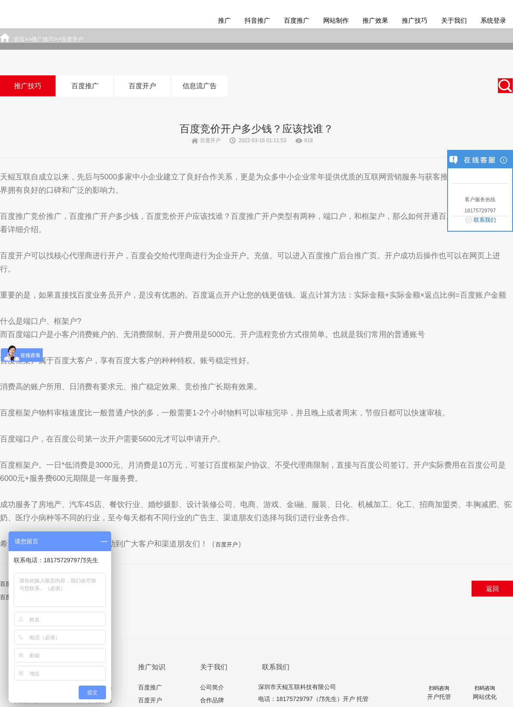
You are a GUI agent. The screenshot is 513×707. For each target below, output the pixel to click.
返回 (492, 588)
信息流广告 (200, 85)
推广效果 (375, 20)
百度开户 (142, 85)
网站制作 (336, 20)
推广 (224, 20)
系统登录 (493, 20)
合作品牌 (212, 700)
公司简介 (212, 687)
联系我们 (485, 220)
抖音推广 (257, 20)
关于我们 (454, 20)
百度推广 (297, 20)
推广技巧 (415, 20)
